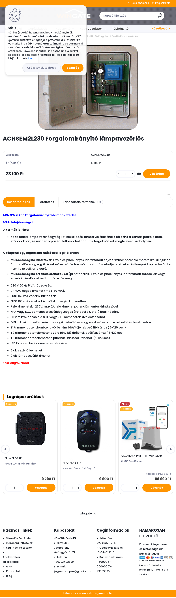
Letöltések (46, 203)
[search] (135, 16)
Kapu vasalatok (91, 29)
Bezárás (72, 68)
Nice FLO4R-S (72, 464)
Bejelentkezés (140, 3)
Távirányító (120, 29)
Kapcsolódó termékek (83, 203)
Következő (159, 28)
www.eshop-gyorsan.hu (96, 594)
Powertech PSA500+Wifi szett (141, 457)
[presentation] (5, 450)
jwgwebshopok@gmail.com (72, 572)
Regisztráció (162, 3)
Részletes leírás (18, 203)
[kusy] (123, 174)
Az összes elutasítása (41, 67)
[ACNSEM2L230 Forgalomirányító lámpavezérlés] (88, 87)
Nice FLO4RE (13, 459)
